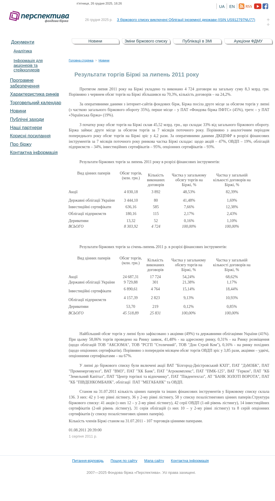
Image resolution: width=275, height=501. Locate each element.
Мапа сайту (154, 461)
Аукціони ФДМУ (248, 41)
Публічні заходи (27, 119)
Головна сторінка (81, 60)
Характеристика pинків (34, 94)
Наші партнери (26, 127)
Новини (18, 110)
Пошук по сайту (124, 461)
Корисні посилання (30, 135)
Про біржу (20, 144)
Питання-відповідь (87, 461)
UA (222, 6)
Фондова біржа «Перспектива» (41, 17)
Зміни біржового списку (145, 41)
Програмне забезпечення (24, 83)
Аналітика (23, 51)
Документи (22, 41)
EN (232, 6)
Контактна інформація (34, 152)
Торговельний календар (35, 102)
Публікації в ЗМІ (197, 41)
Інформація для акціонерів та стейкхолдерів (28, 65)
